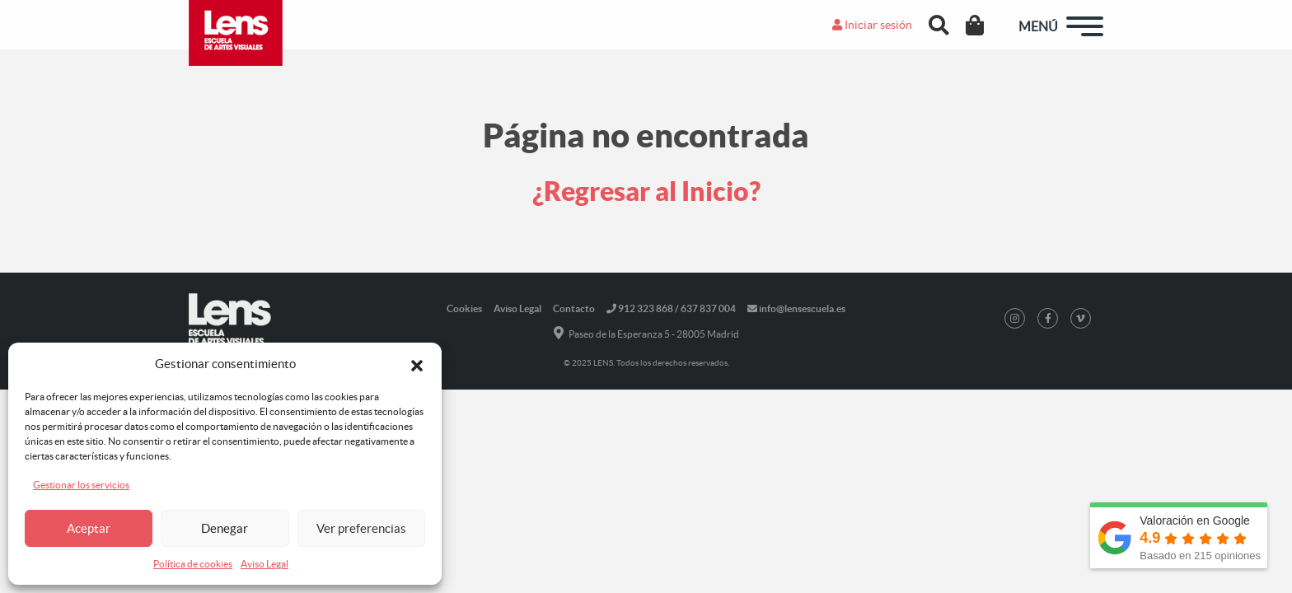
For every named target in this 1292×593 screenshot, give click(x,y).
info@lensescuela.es (796, 308)
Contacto (574, 308)
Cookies (464, 308)
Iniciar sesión (872, 24)
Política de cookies (192, 563)
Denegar (224, 528)
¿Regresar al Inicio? (646, 191)
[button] (417, 364)
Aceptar (88, 528)
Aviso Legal (264, 563)
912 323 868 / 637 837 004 (671, 308)
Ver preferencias (361, 528)
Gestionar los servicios (81, 484)
